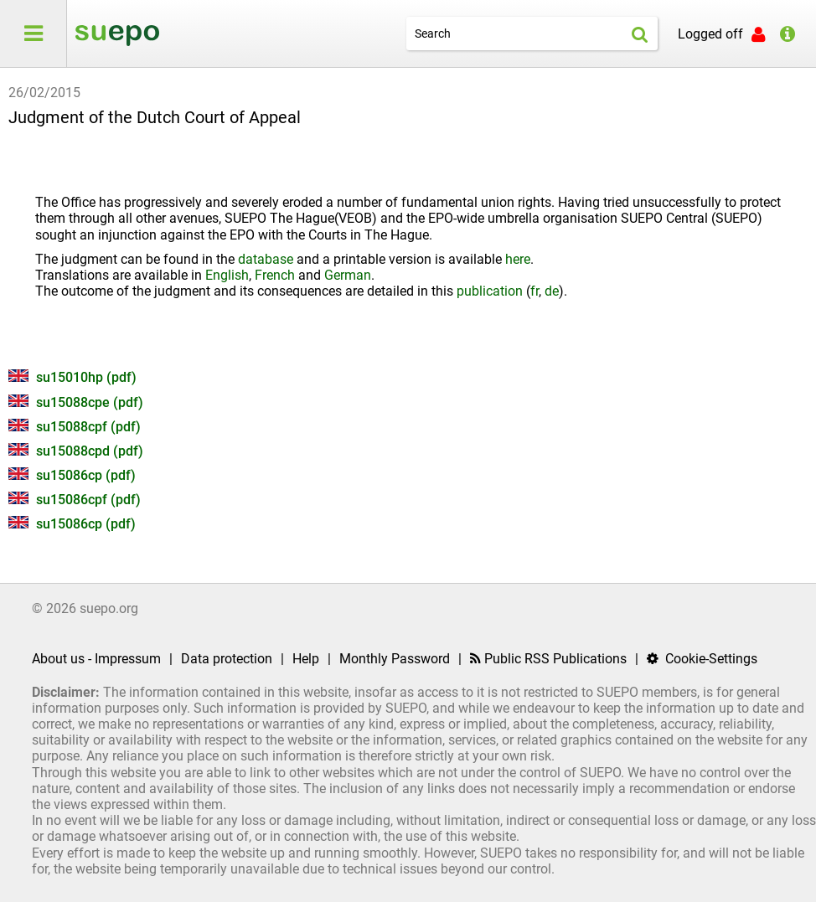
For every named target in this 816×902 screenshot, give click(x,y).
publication (490, 291)
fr (534, 291)
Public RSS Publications (548, 659)
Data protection (226, 659)
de (552, 291)
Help (305, 659)
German (347, 275)
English (227, 275)
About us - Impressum (96, 659)
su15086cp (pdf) (72, 475)
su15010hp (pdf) (72, 377)
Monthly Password (394, 659)
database (265, 259)
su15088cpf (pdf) (74, 427)
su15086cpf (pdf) (74, 500)
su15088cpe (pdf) (75, 402)
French (275, 275)
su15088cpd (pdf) (75, 451)
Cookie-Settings (702, 659)
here (517, 259)
